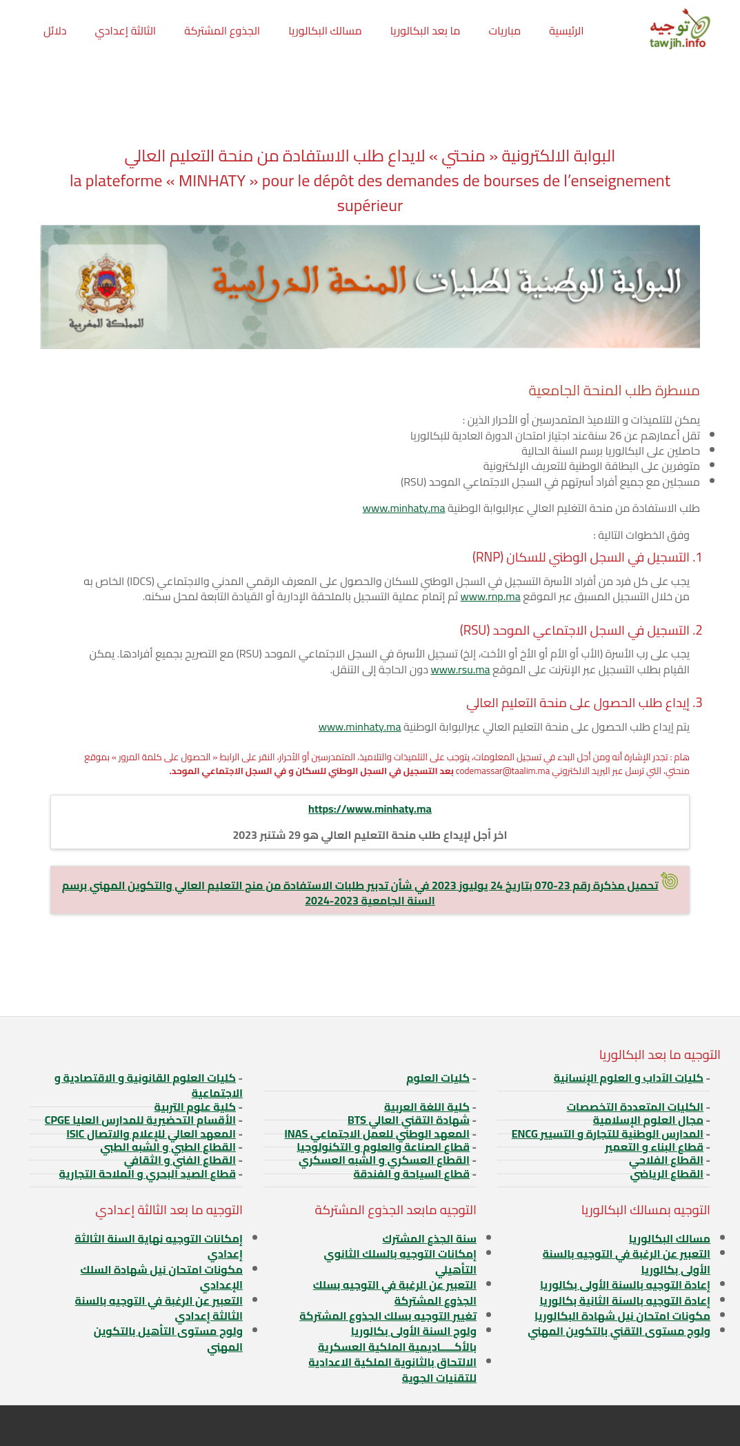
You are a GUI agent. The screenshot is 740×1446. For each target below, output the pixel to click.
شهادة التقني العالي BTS (409, 1119)
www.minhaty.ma (404, 507)
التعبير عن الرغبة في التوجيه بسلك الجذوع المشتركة (395, 1292)
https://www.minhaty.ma (370, 808)
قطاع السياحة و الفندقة (411, 1173)
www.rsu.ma (460, 669)
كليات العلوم (438, 1077)
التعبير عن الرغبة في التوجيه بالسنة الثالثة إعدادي (159, 1308)
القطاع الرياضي (666, 1173)
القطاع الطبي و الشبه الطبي (168, 1146)
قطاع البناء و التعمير (654, 1146)
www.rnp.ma (491, 596)
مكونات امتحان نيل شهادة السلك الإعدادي (162, 1277)
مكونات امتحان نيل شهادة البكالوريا (622, 1315)
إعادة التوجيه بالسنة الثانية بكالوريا (624, 1300)
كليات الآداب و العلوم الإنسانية (628, 1077)
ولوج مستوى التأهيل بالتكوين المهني (168, 1338)
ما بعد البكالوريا (425, 30)
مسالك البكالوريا (325, 30)
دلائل (55, 30)
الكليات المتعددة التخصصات (635, 1106)
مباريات (505, 30)
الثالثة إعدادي (125, 30)
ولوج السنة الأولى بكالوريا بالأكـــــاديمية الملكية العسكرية (397, 1338)
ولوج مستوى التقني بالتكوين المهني (619, 1330)
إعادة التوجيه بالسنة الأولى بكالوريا (625, 1284)
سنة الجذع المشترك (430, 1238)
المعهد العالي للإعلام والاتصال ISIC (151, 1133)
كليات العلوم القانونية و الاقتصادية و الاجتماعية (148, 1085)
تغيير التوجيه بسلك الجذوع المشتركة (388, 1315)
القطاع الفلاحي (666, 1159)
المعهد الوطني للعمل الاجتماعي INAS (377, 1133)
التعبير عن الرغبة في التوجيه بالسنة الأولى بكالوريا (626, 1261)
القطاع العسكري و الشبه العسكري (384, 1159)
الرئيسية (566, 30)
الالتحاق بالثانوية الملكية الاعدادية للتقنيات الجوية (392, 1369)
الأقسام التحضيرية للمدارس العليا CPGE (140, 1119)
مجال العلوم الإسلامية (648, 1119)
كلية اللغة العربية (427, 1106)
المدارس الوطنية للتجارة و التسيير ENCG (607, 1133)
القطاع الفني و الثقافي (180, 1159)
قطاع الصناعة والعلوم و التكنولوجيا (383, 1146)
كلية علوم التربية (195, 1106)
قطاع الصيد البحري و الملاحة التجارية (147, 1173)
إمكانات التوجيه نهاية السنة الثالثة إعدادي (158, 1246)
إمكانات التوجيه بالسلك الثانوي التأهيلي (400, 1261)
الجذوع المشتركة (222, 30)
